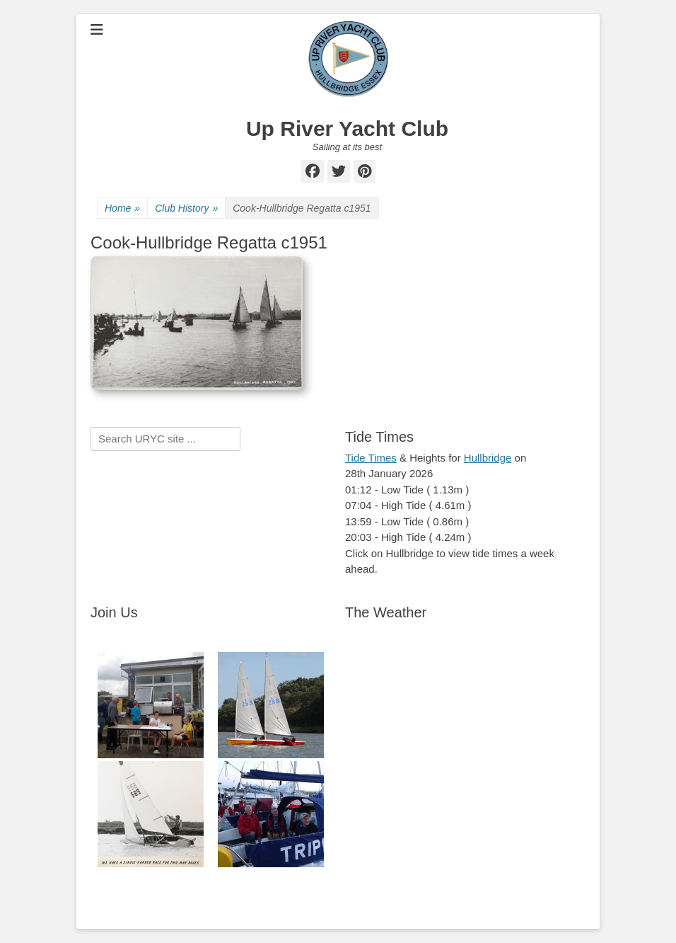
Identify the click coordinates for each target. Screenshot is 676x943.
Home (122, 208)
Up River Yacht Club (347, 128)
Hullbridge (488, 458)
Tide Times (371, 458)
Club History (186, 208)
